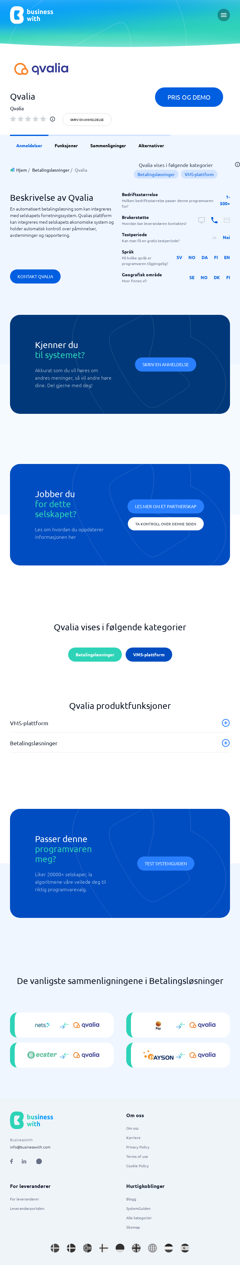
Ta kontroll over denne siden (165, 523)
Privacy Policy (137, 1146)
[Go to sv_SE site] (55, 1248)
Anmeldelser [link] (29, 145)
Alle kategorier (139, 1217)
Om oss (132, 1128)
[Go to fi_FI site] (103, 1248)
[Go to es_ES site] (185, 1248)
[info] (52, 119)
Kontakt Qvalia (35, 276)
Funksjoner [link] (66, 145)
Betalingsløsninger (50, 170)
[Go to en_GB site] (136, 1248)
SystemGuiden (138, 1208)
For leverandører (24, 1198)
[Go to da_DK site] (71, 1248)
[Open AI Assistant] (39, 1161)
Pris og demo (189, 97)
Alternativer (151, 145)
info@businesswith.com (30, 1146)
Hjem (21, 170)
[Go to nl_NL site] (168, 1248)
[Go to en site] (152, 1248)
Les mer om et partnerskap (166, 506)
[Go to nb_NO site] (87, 1248)
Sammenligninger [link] (108, 145)
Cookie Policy (137, 1165)
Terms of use (137, 1156)
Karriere (133, 1137)
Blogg (131, 1198)
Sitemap (133, 1227)
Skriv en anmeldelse (87, 119)
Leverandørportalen (27, 1208)
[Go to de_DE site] (120, 1248)
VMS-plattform (199, 174)
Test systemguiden (166, 863)
